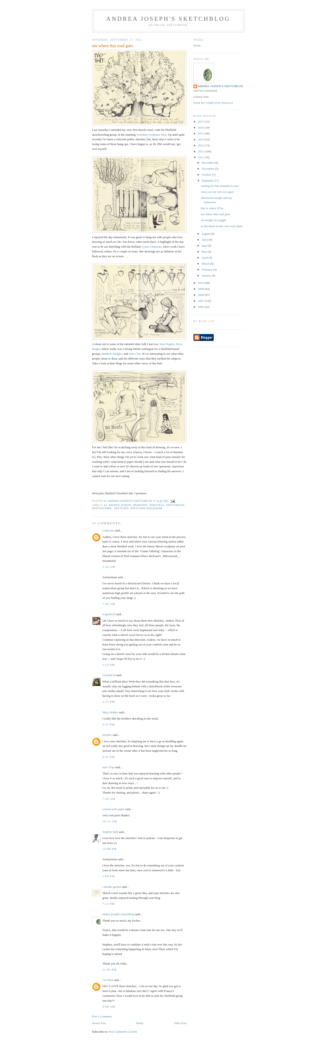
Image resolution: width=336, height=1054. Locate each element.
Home (139, 1023)
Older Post (180, 1023)
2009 (201, 289)
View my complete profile (213, 103)
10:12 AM (109, 821)
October (207, 174)
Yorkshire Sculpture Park (151, 134)
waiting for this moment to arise (220, 186)
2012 (201, 151)
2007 (201, 301)
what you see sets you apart (217, 192)
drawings (140, 505)
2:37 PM (108, 701)
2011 (201, 157)
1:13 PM (108, 664)
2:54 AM (108, 566)
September (208, 180)
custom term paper (113, 809)
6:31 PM (108, 757)
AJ (105, 505)
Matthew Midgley (112, 353)
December (208, 162)
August (206, 233)
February (207, 269)
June (205, 245)
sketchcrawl (102, 508)
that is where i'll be (212, 208)
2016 (201, 127)
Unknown (108, 530)
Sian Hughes (167, 344)
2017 (201, 121)
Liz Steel (107, 980)
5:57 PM (108, 724)
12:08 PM (109, 849)
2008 (201, 295)
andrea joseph (120, 505)
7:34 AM (108, 798)
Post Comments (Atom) (122, 1031)
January (207, 275)
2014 (201, 139)
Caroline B (109, 675)
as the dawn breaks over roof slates (222, 226)
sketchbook (175, 505)
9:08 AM (108, 1006)
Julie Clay (135, 353)
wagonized (108, 614)
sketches (121, 508)
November (208, 168)
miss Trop (108, 767)
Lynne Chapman (151, 246)
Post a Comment (102, 1016)
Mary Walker (110, 712)
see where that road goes (215, 214)
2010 (201, 283)
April (205, 257)
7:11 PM (108, 903)
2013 (201, 145)
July (204, 239)
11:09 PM (109, 969)
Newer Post (99, 1023)
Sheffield (156, 505)
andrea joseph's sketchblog (168, 18)
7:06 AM (108, 604)
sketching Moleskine (146, 508)
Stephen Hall (110, 832)
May (205, 251)
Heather (107, 735)
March (206, 263)
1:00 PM (108, 876)
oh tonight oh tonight (213, 220)
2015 (201, 133)
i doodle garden (111, 886)
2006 (201, 306)
